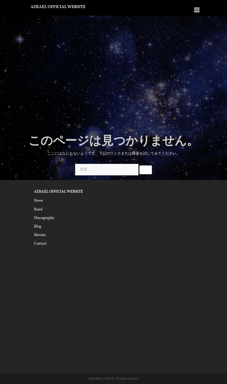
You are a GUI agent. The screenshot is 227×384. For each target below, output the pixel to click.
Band (38, 209)
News (38, 200)
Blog (37, 226)
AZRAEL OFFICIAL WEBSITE (58, 7)
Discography (44, 218)
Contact (40, 243)
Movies (40, 235)
